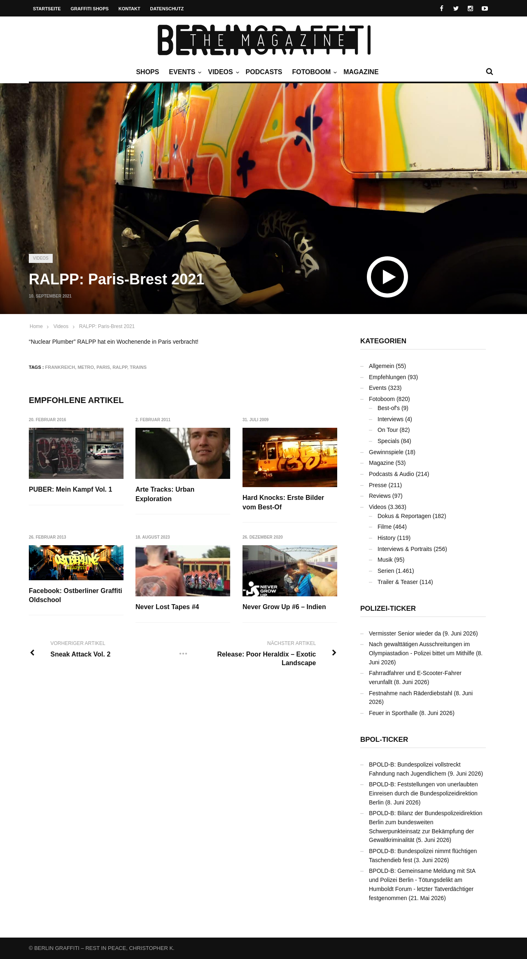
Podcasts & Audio (391, 474)
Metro (85, 367)
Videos (222, 72)
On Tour (388, 430)
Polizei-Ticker (388, 608)
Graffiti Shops (90, 8)
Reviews (380, 495)
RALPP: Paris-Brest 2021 (107, 326)
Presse (378, 485)
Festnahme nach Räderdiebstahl (410, 693)
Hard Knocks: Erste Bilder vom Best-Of (283, 502)
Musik (385, 559)
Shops (147, 71)
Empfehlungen (387, 377)
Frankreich (60, 367)
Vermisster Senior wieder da (405, 633)
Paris (103, 367)
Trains (138, 367)
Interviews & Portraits (405, 549)
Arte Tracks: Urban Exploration (165, 494)
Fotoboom (313, 72)
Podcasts (264, 71)
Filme (385, 526)
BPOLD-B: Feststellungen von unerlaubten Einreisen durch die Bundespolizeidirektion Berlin (423, 793)
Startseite (47, 8)
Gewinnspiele (386, 452)
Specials (388, 441)
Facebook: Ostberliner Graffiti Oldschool (75, 595)
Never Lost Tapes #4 (167, 607)
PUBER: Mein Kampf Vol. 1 (70, 489)
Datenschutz (167, 8)
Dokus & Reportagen (404, 516)
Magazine (360, 71)
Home (36, 326)
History (387, 538)
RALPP (119, 367)
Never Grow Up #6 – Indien (284, 607)
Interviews (390, 419)
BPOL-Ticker (384, 739)
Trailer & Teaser (398, 582)
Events (184, 72)
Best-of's (389, 408)
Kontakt (129, 8)
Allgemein (381, 366)
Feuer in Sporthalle (393, 713)
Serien (386, 570)
